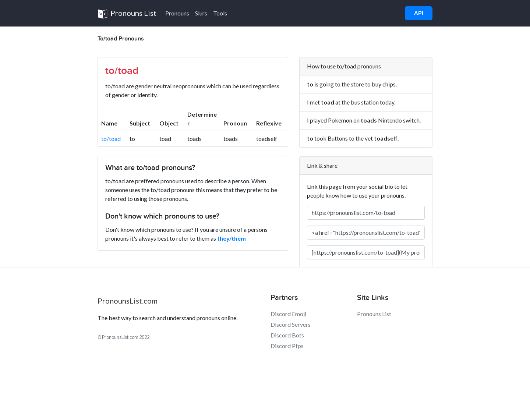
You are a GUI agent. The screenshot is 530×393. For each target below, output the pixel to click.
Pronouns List (127, 13)
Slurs (201, 13)
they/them (231, 238)
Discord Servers (291, 324)
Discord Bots (287, 335)
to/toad (111, 138)
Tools (220, 13)
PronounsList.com (128, 300)
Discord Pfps (287, 345)
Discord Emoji (288, 313)
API (418, 13)
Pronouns (177, 13)
